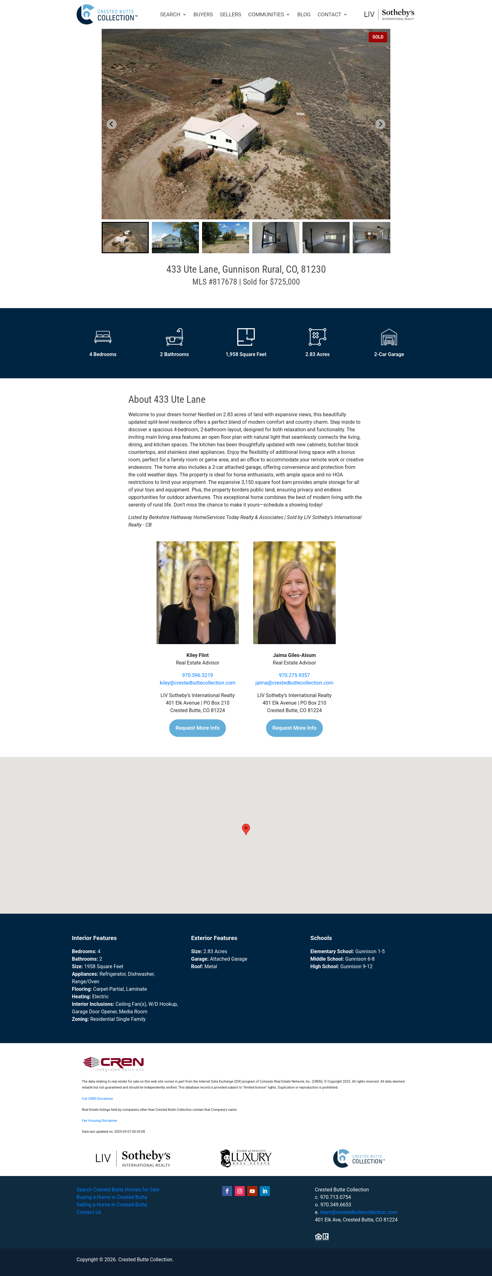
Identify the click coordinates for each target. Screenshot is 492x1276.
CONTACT (329, 14)
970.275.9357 (294, 675)
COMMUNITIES (266, 14)
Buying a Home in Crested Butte (112, 1197)
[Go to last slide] (112, 124)
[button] (125, 237)
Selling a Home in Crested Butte (112, 1205)
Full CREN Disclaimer (97, 1099)
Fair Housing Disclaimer (99, 1121)
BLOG (303, 14)
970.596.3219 (197, 675)
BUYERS (203, 14)
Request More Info (197, 728)
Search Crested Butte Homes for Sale (118, 1190)
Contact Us (89, 1212)
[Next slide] (380, 124)
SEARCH (170, 14)
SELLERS (230, 14)
